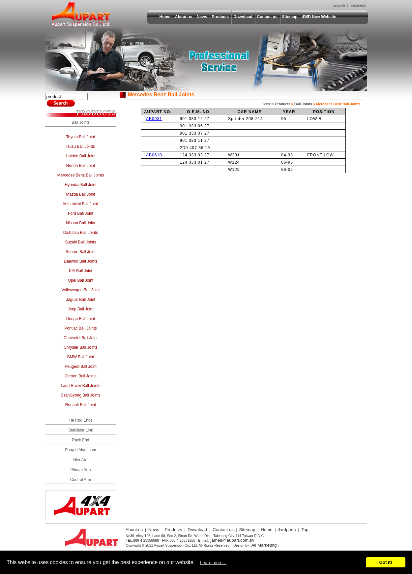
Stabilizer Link (80, 430)
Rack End (80, 440)
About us (183, 17)
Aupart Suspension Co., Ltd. (81, 14)
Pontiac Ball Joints (80, 328)
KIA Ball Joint (80, 271)
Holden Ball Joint (80, 156)
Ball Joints (81, 122)
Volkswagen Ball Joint (80, 290)
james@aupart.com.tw (232, 540)
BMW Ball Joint (80, 357)
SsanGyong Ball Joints (81, 395)
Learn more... (213, 562)
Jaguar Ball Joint (80, 299)
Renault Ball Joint (80, 404)
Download (242, 17)
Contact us (267, 17)
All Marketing (264, 545)
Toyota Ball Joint (80, 137)
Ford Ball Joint (80, 213)
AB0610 (154, 155)
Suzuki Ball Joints (80, 242)
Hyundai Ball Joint (80, 184)
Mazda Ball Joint (80, 194)
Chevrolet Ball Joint (81, 337)
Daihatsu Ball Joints (80, 232)
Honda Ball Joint (80, 165)
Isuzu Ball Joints (80, 146)
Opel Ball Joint (80, 280)
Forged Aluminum (80, 450)
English (339, 5)
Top (305, 529)
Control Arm (80, 479)
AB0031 (154, 118)
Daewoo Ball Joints (80, 261)
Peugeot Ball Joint (81, 366)
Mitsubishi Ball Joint (80, 204)
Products (220, 17)
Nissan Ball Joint (80, 223)
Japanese (358, 5)
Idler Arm (80, 460)
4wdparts (287, 529)
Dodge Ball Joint (80, 318)
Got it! (385, 562)
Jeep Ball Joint (80, 309)
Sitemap (290, 17)
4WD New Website (319, 17)
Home (165, 17)
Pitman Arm (80, 469)
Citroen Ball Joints (81, 376)
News (202, 17)
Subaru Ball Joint (81, 251)
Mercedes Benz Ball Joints (80, 175)
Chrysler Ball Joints (81, 347)
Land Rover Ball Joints (80, 385)
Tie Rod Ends (80, 420)
